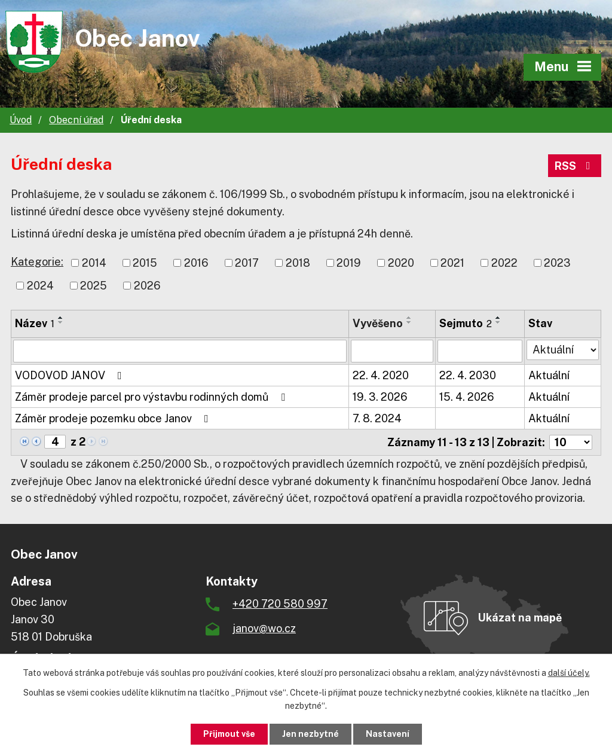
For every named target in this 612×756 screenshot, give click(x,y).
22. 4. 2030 (467, 375)
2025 (93, 285)
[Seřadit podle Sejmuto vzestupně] (498, 317)
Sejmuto (465, 323)
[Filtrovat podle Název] (180, 351)
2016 (196, 263)
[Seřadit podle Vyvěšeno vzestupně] (409, 317)
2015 (145, 263)
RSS (575, 166)
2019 (348, 263)
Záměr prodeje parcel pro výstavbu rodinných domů (152, 397)
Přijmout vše (229, 734)
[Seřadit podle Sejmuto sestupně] (498, 322)
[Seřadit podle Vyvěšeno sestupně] (409, 322)
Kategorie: (37, 261)
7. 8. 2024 (377, 418)
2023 (557, 263)
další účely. (569, 673)
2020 (401, 263)
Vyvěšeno (378, 323)
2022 (504, 263)
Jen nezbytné (310, 734)
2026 (147, 285)
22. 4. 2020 (381, 375)
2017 (247, 263)
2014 (94, 263)
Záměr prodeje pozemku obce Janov (114, 418)
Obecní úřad (76, 120)
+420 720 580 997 (280, 604)
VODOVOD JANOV (71, 375)
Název (34, 323)
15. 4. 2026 (466, 397)
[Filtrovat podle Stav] (563, 350)
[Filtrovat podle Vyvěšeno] (392, 351)
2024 (40, 285)
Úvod (21, 120)
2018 (298, 263)
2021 (452, 263)
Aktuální (549, 375)
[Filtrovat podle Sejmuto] (479, 351)
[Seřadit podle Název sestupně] (61, 322)
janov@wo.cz (264, 628)
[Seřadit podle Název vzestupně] (61, 317)
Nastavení (387, 734)
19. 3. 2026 (380, 397)
